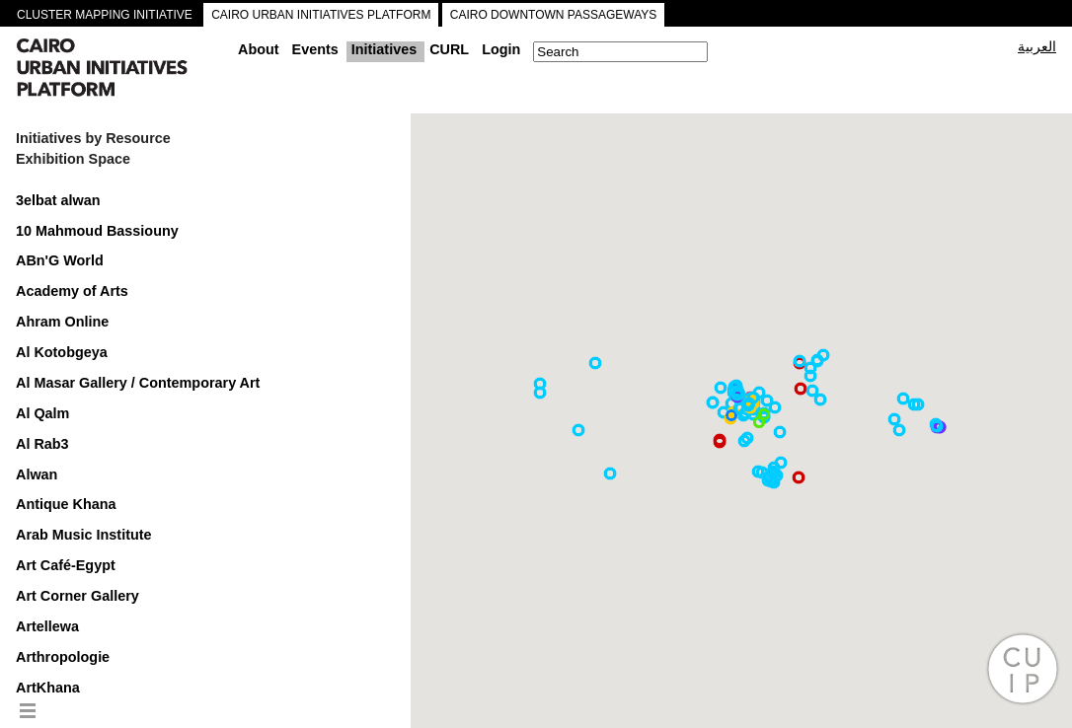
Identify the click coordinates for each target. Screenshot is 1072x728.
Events (315, 49)
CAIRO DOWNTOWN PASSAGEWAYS (553, 15)
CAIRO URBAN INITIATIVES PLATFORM (320, 15)
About (258, 49)
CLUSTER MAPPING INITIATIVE (104, 15)
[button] (713, 402)
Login (501, 49)
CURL (449, 49)
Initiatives (384, 49)
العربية (1037, 46)
